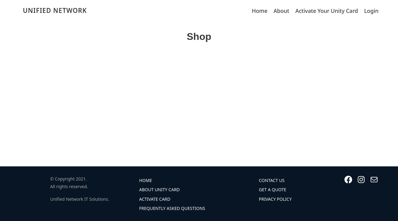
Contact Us (272, 180)
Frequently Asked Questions (172, 208)
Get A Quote (272, 189)
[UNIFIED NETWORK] (53, 11)
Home (260, 10)
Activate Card (155, 199)
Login (371, 10)
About (281, 10)
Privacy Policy (275, 199)
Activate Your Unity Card (326, 10)
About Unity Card (159, 189)
